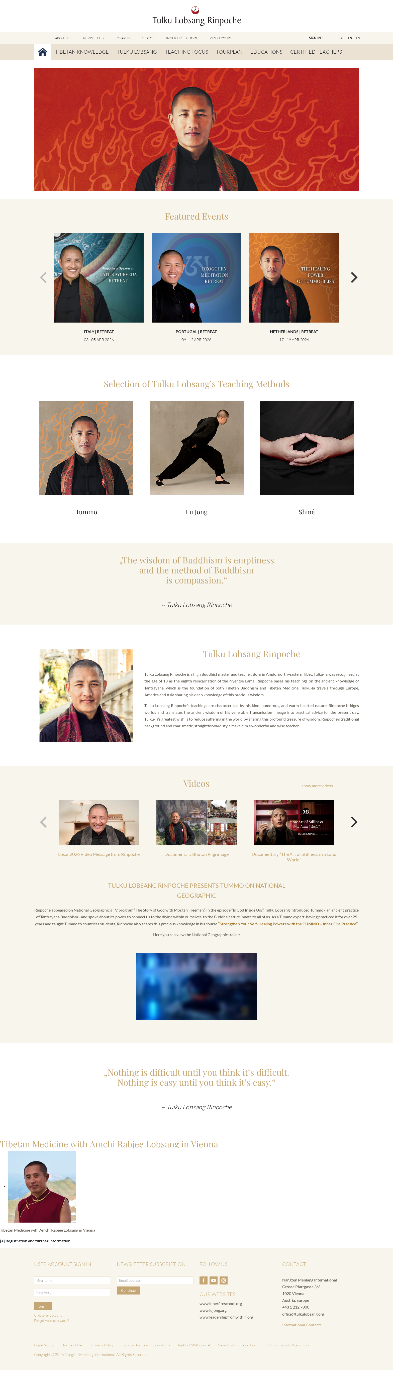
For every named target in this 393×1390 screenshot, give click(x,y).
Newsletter (94, 38)
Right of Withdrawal (194, 1345)
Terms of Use (72, 1345)
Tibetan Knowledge (82, 52)
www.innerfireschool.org (221, 1303)
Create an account (48, 1315)
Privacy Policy (102, 1345)
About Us (63, 38)
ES (358, 38)
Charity (123, 38)
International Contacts (302, 1324)
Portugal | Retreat (196, 331)
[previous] (42, 275)
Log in (43, 1306)
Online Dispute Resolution (288, 1345)
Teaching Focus (186, 52)
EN (350, 38)
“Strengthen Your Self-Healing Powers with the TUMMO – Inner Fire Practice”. (288, 923)
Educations (266, 52)
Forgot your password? (51, 1320)
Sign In (315, 38)
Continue (128, 1290)
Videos (148, 38)
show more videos (317, 785)
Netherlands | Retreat (294, 331)
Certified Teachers (316, 52)
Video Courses (222, 38)
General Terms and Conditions (146, 1345)
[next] (350, 275)
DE (341, 38)
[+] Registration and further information (35, 1240)
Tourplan (229, 52)
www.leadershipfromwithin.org (226, 1317)
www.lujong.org (213, 1310)
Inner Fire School (182, 38)
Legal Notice (44, 1345)
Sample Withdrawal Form (238, 1345)
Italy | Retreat (99, 331)
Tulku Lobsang (137, 52)
